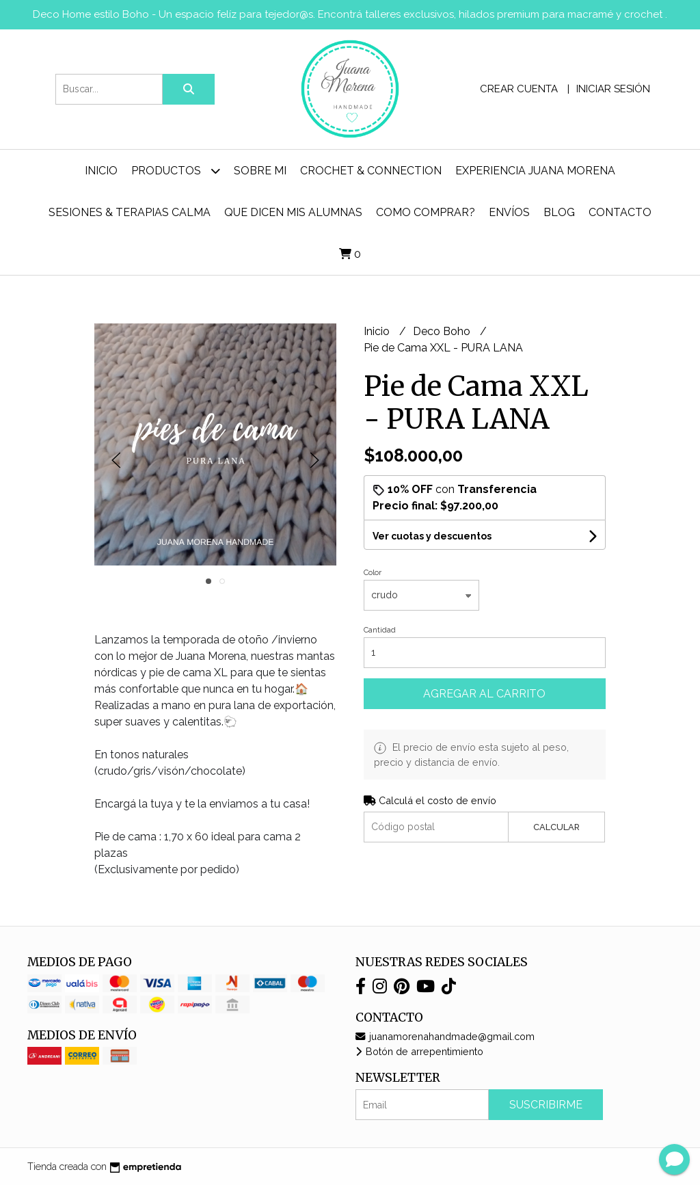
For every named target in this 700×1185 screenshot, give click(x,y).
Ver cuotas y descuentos (432, 536)
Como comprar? (425, 212)
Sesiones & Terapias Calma (130, 212)
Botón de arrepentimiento (419, 1051)
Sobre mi (260, 170)
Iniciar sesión (613, 89)
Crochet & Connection (371, 170)
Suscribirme (545, 1104)
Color (372, 572)
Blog (559, 212)
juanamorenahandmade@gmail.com (445, 1036)
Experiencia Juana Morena (535, 170)
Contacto (620, 212)
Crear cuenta (519, 89)
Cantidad (380, 630)
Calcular (556, 827)
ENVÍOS (509, 212)
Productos (175, 170)
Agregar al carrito (484, 693)
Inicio (101, 170)
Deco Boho (443, 331)
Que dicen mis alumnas (293, 212)
